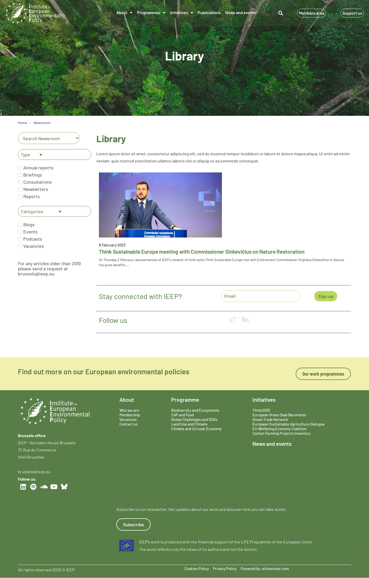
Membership (129, 414)
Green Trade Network (270, 419)
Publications (209, 12)
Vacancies (128, 419)
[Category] (48, 138)
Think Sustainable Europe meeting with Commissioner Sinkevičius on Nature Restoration (201, 251)
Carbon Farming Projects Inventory (281, 433)
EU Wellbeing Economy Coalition (279, 428)
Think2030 (261, 410)
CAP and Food (182, 414)
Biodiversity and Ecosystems (195, 410)
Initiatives (181, 12)
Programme (185, 399)
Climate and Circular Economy (196, 428)
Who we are (129, 410)
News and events (240, 12)
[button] (280, 13)
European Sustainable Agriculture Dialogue (288, 424)
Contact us (128, 424)
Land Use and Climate (189, 424)
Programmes (151, 12)
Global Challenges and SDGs (194, 419)
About (124, 12)
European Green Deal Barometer (279, 414)
